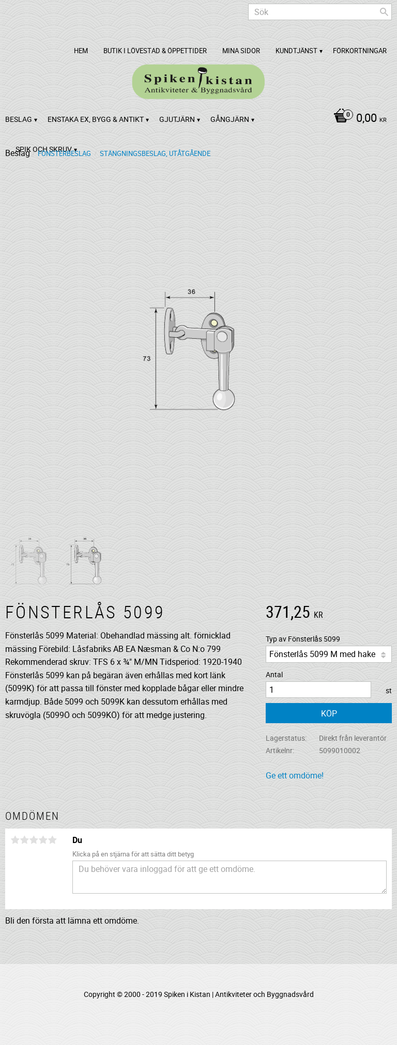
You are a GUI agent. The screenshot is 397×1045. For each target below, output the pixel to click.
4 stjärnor (43, 840)
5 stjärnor (52, 840)
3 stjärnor (33, 840)
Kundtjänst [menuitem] (296, 50)
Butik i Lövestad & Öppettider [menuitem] (155, 50)
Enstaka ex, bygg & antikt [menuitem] (96, 119)
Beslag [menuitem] (18, 119)
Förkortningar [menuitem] (360, 50)
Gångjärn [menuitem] (229, 119)
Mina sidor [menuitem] (241, 50)
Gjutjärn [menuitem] (177, 119)
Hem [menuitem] (81, 50)
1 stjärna (15, 840)
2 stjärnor (24, 840)
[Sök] (384, 12)
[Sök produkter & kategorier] (320, 12)
